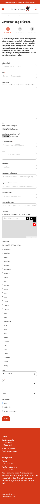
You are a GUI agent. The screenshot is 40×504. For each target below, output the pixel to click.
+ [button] (34, 218)
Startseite (4, 16)
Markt (5, 313)
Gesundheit (7, 273)
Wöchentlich (7, 407)
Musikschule (7, 321)
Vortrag (6, 366)
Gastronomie (7, 269)
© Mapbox (28, 237)
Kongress (6, 285)
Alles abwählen (16, 245)
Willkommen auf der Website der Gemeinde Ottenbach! (20, 2)
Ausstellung (7, 249)
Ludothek (6, 309)
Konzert (6, 289)
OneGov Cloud (6, 494)
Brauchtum (7, 261)
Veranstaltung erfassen (26, 16)
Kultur (5, 293)
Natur (5, 325)
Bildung (6, 257)
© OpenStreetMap (33, 237)
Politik (5, 333)
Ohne (5, 403)
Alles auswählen (6, 245)
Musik (5, 317)
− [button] (34, 221)
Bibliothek (7, 253)
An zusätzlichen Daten (10, 411)
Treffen (6, 362)
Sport (5, 346)
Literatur (6, 305)
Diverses (6, 265)
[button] (31, 218)
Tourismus (7, 358)
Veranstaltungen (14, 16)
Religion (6, 337)
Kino (5, 281)
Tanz (5, 350)
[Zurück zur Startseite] (20, 8)
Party (5, 329)
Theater (6, 354)
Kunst (5, 297)
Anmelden (13, 497)
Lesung (6, 301)
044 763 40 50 (11, 449)
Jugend (6, 277)
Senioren (6, 342)
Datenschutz (5, 497)
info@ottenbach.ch (12, 451)
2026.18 (13, 494)
